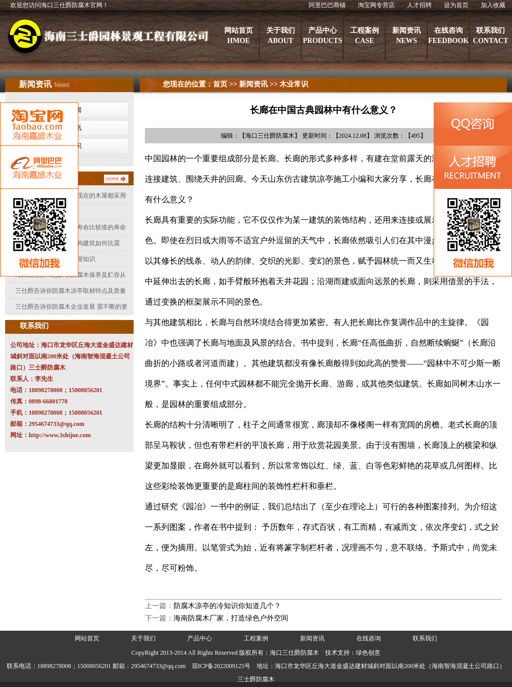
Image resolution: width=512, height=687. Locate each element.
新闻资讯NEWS (406, 36)
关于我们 (143, 638)
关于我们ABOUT (280, 36)
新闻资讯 (253, 84)
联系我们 (425, 638)
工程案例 (256, 638)
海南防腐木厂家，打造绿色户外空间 (231, 618)
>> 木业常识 (288, 84)
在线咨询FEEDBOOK (448, 36)
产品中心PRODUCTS (322, 36)
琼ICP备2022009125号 (221, 666)
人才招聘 (419, 5)
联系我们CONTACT (490, 36)
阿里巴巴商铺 (327, 5)
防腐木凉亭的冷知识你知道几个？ (227, 606)
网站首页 (87, 638)
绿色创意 (368, 652)
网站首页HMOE (238, 36)
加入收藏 (493, 5)
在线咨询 (368, 638)
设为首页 (456, 5)
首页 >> (225, 84)
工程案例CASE (364, 36)
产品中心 (199, 638)
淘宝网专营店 (376, 5)
